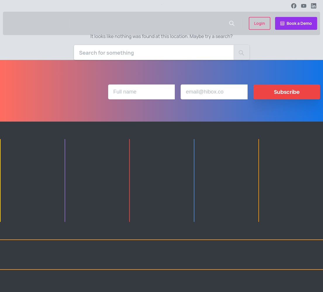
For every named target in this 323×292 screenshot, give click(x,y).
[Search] (154, 52)
